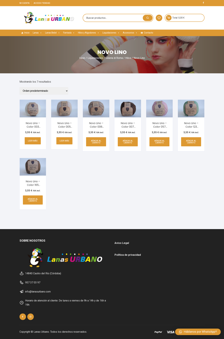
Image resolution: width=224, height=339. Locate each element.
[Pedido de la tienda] (43, 91)
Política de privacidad (128, 255)
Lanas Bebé (52, 32)
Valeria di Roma (114, 58)
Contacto (148, 32)
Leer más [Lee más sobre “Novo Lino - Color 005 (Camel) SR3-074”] (64, 140)
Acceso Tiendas (42, 3)
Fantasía (69, 32)
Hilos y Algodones (88, 32)
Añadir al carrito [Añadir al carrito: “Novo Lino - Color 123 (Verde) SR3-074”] (191, 141)
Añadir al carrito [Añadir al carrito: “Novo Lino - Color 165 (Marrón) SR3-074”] (33, 200)
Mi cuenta (24, 3)
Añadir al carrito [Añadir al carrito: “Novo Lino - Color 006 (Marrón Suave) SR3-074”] (96, 141)
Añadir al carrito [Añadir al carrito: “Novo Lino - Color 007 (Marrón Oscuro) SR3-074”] (128, 141)
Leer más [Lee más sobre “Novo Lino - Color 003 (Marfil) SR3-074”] (33, 140)
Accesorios (130, 32)
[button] (198, 332)
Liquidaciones (111, 32)
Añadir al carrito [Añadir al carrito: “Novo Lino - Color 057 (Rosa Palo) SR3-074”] (159, 141)
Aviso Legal (122, 243)
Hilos (128, 58)
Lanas (37, 32)
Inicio (27, 32)
